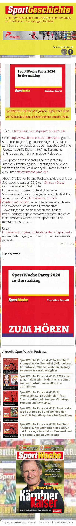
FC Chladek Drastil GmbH (61, 522)
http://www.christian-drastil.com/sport (36, 138)
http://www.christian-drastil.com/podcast (29, 200)
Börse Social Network (25, 522)
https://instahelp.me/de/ (32, 172)
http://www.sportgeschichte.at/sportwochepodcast (36, 232)
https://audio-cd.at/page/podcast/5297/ (40, 131)
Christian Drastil (54, 182)
